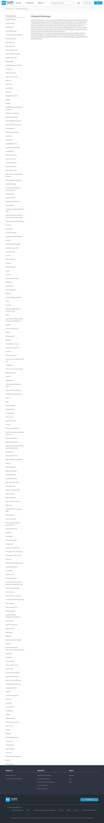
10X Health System (11, 19)
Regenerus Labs (10, 628)
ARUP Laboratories (11, 73)
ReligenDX (8, 636)
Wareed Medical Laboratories (13, 756)
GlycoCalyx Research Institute (13, 297)
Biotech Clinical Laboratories (13, 124)
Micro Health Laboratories (12, 482)
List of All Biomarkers (43, 779)
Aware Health (9, 88)
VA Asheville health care (12, 737)
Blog (70, 782)
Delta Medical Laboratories (13, 201)
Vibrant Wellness (10, 748)
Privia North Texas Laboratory (13, 595)
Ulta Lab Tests (9, 726)
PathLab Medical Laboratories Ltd (14, 563)
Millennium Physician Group (13, 490)
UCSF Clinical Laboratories (13, 722)
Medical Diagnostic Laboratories (14, 459)
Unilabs (8, 729)
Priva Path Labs (10, 592)
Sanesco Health (10, 661)
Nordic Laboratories (11, 519)
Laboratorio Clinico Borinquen (13, 390)
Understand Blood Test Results (46, 782)
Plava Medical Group (11, 578)
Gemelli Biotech (10, 286)
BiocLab (8, 99)
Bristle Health (9, 140)
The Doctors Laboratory (12, 695)
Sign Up (98, 3)
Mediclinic (8, 463)
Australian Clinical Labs (12, 76)
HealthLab (8, 324)
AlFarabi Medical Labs (11, 50)
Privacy (61, 810)
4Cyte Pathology (10, 23)
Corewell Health (10, 194)
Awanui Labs (9, 84)
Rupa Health (9, 653)
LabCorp (8, 376)
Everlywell (8, 263)
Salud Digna (9, 657)
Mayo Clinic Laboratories (12, 442)
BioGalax (8, 103)
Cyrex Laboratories (11, 197)
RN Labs (8, 643)
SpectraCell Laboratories (12, 676)
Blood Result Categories (44, 775)
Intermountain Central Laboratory (14, 369)
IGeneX (8, 332)
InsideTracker (9, 365)
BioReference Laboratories (13, 113)
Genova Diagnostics (11, 289)
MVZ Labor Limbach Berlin (13, 501)
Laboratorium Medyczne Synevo (14, 394)
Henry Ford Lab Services (12, 328)
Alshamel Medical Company (13, 54)
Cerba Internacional (11, 159)
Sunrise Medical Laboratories (13, 684)
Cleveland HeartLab (11, 166)
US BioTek (8, 733)
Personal (18, 3)
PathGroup (8, 559)
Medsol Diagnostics (11, 467)
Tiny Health (9, 703)
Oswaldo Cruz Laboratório (12, 547)
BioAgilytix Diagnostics (12, 95)
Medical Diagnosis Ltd (11, 455)
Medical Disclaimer (17, 810)
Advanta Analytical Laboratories (14, 34)
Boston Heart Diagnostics (12, 132)
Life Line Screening (11, 420)
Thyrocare (8, 699)
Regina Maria (9, 632)
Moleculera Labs (10, 493)
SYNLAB (8, 691)
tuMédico (8, 714)
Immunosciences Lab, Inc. (12, 344)
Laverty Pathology (10, 405)
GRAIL (7, 301)
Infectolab (8, 351)
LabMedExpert (9, 380)
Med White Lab (10, 452)
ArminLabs (8, 69)
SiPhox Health (9, 668)
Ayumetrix (8, 92)
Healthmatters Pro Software (14, 779)
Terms (28, 810)
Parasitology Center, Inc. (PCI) (13, 555)
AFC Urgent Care (10, 42)
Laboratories (10, 8)
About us (71, 775)
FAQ (70, 779)
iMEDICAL (8, 340)
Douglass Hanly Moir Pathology (14, 236)
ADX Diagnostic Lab (11, 38)
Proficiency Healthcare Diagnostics (15, 599)
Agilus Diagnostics (10, 46)
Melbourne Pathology (11, 471)
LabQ (7, 401)
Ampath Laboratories (11, 57)
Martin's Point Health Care (12, 428)
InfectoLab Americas (11, 355)
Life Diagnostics (10, 413)
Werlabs (8, 760)
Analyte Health (9, 61)
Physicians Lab (9, 574)
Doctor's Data (9, 229)
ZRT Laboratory (10, 764)
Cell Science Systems (11, 155)
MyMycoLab (9, 505)
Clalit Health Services (11, 162)
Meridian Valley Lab (11, 474)
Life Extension (9, 417)
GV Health (8, 305)
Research (41, 3)
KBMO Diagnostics (11, 372)
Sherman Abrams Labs (12, 665)
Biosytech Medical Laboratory (13, 121)
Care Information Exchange (13, 147)
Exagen (8, 270)
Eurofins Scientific (10, 259)
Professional (29, 3)
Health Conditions (42, 788)
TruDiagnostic (9, 710)
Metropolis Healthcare (11, 478)
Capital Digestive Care (11, 143)
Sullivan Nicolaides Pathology (13, 680)
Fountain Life (9, 282)
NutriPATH (8, 532)
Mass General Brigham (12, 438)
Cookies (76, 810)
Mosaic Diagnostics (11, 497)
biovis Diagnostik (10, 128)
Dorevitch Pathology (11, 232)
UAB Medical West (10, 718)
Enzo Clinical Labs (10, 251)
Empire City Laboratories (12, 248)
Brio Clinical (9, 136)
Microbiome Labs (10, 486)
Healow (8, 315)
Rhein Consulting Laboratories (13, 640)
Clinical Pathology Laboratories (14, 180)
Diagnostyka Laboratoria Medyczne (15, 221)
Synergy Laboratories (11, 688)
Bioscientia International (12, 117)
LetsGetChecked (10, 409)
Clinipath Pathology (11, 184)
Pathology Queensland (11, 567)
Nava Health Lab (10, 515)
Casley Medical (10, 151)
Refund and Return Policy (89, 810)
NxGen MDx (9, 536)
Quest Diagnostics (10, 611)
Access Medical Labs (11, 31)
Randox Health (9, 621)
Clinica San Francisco (11, 170)
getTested (8, 293)
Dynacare (8, 240)
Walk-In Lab (9, 752)
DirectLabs (8, 225)
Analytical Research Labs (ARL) (14, 65)
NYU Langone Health (11, 540)
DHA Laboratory (10, 205)
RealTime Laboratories (11, 624)
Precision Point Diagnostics (13, 588)
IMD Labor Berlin (10, 336)
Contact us (89, 799)
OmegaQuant (9, 544)
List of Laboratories (43, 785)
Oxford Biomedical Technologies (14, 551)
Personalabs (9, 570)
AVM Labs (8, 80)
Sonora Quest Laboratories (13, 672)
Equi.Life (8, 255)
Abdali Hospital (9, 27)
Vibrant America (10, 745)
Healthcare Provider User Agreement (44, 810)
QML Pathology (10, 603)
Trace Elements (10, 707)
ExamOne (8, 274)
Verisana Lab (9, 741)
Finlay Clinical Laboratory (12, 278)
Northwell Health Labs (11, 528)
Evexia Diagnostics (11, 267)
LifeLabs (8, 424)
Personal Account (11, 775)
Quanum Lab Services (11, 607)
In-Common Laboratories (12, 347)
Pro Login (88, 3)
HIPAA (69, 810)
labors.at (8, 398)
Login (78, 3)
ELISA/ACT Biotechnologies (13, 244)
